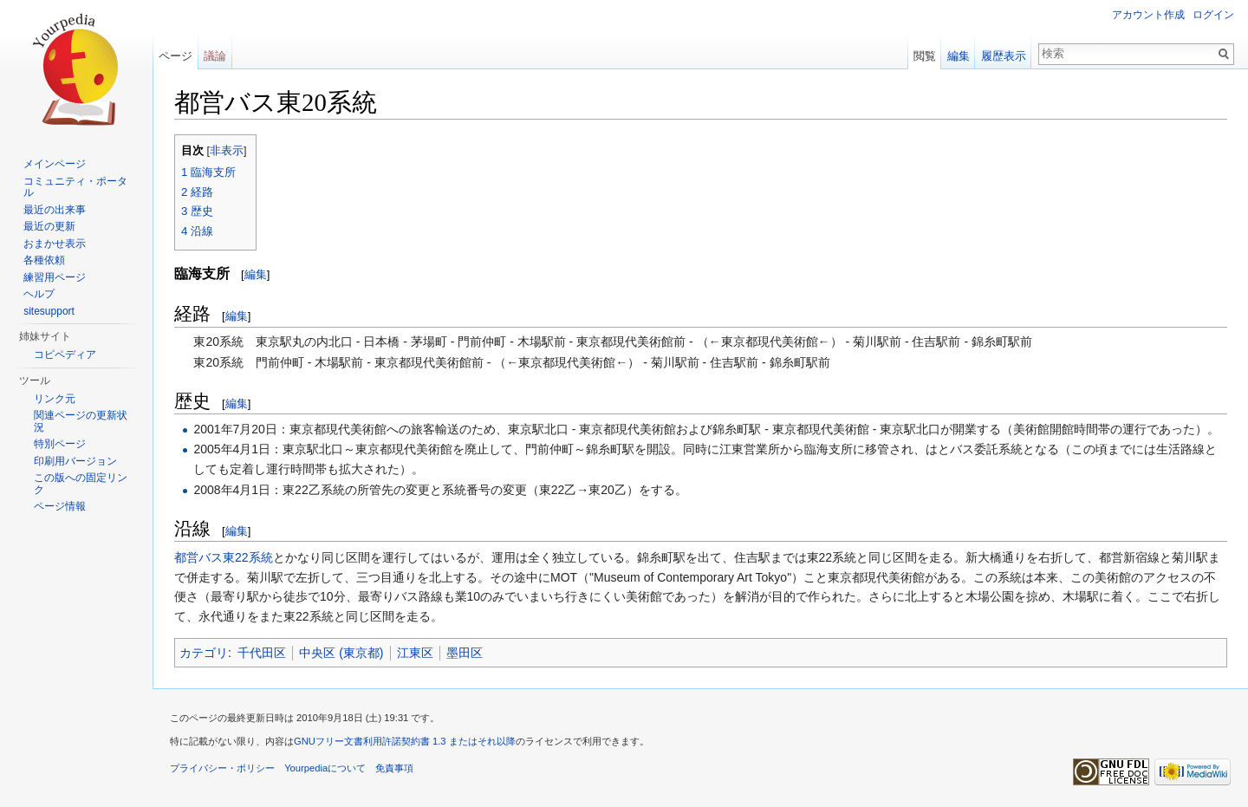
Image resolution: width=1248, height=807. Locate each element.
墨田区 (464, 653)
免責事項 (394, 768)
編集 (255, 274)
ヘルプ (39, 294)
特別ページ (60, 444)
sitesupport (49, 311)
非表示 (227, 151)
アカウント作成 (1148, 15)
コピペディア (65, 354)
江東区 (415, 653)
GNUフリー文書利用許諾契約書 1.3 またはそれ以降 (405, 741)
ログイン (1213, 15)
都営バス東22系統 (223, 557)
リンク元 (54, 399)
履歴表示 (1003, 55)
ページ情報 (60, 506)
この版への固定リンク (80, 484)
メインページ (54, 164)
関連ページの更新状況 (80, 421)
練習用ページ (54, 277)
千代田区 (261, 653)
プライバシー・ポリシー (222, 768)
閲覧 (924, 55)
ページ (175, 55)
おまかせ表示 (54, 244)
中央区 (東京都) (341, 653)
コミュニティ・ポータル (75, 187)
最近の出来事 (54, 210)
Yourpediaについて (325, 768)
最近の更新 (49, 226)
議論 (215, 55)
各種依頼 (44, 260)
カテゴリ (203, 653)
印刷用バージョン (75, 461)
